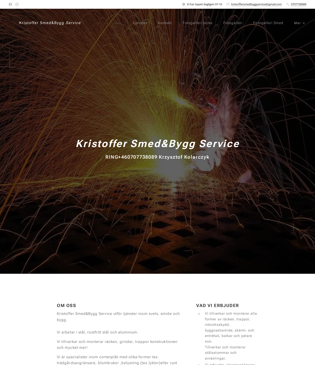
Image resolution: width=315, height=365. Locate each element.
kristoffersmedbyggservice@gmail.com (256, 4)
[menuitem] (114, 23)
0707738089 (298, 4)
